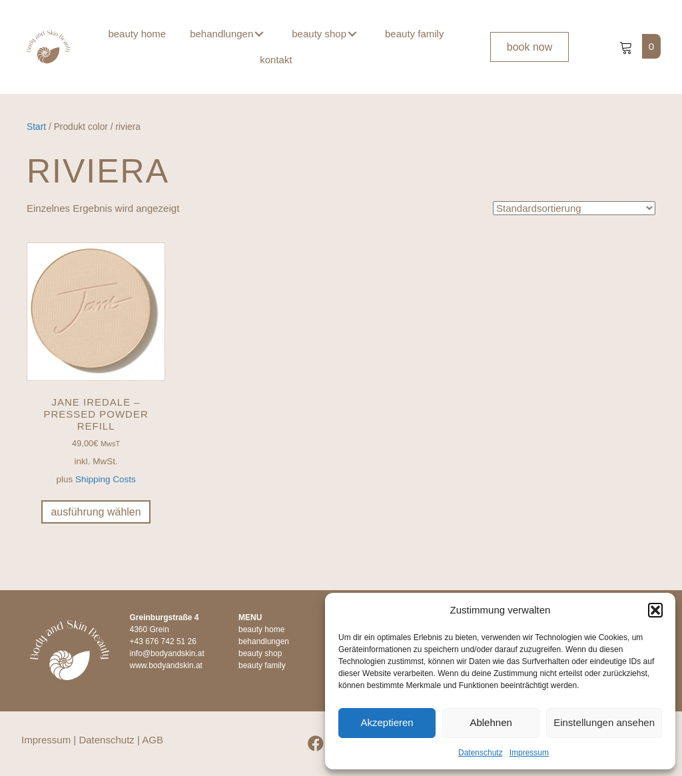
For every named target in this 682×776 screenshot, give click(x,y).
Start (36, 127)
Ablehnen (491, 722)
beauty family (262, 665)
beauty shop (260, 653)
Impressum (529, 752)
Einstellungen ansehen (604, 722)
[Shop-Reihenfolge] (574, 208)
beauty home (261, 629)
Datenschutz (480, 752)
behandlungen (263, 641)
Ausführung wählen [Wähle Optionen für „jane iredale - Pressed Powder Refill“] (96, 512)
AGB (152, 739)
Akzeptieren (386, 722)
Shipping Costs (105, 479)
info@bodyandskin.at (167, 653)
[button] (655, 610)
